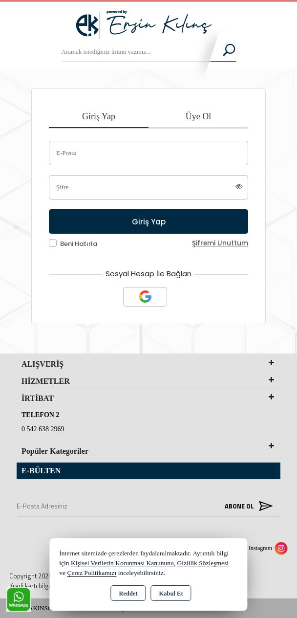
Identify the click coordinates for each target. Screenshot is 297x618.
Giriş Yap (98, 116)
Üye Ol (199, 116)
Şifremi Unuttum (220, 243)
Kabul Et (171, 593)
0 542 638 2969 (42, 429)
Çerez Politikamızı (91, 572)
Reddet (128, 593)
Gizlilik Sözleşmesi (203, 563)
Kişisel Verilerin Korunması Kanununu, (123, 563)
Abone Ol (247, 505)
